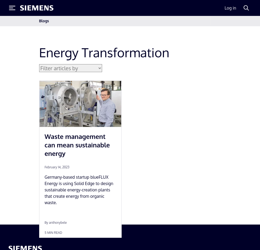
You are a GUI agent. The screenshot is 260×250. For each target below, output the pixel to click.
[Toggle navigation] (215, 21)
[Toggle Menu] (12, 8)
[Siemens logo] (36, 8)
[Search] (246, 8)
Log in (230, 8)
